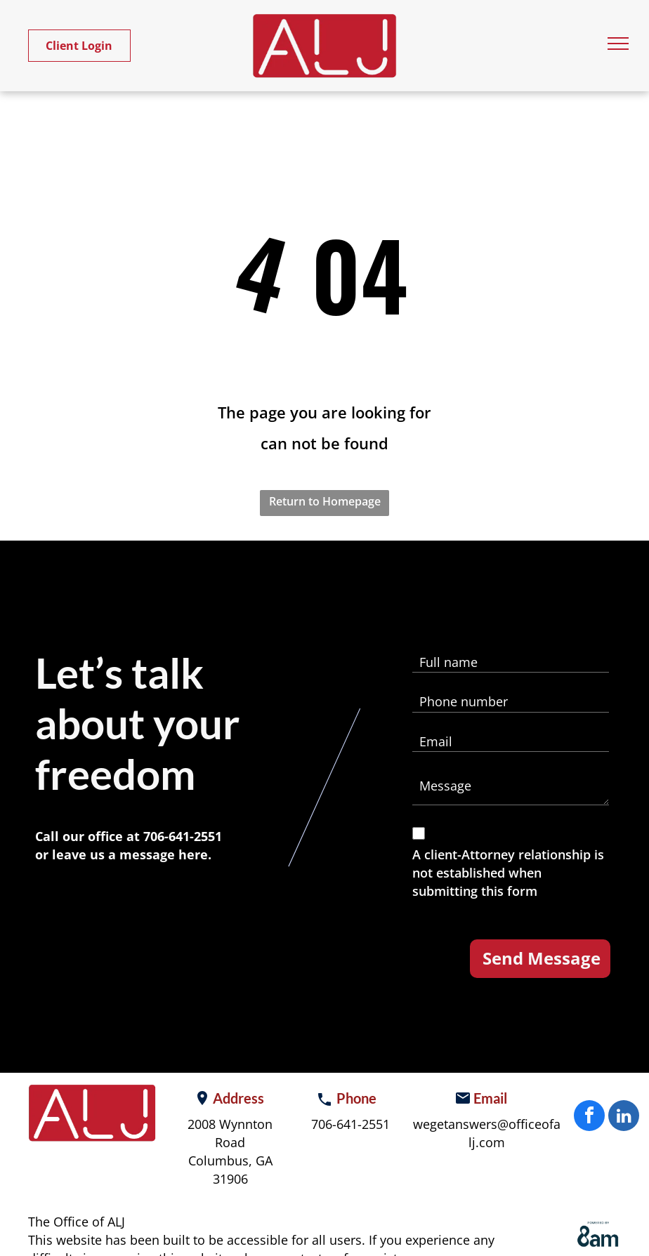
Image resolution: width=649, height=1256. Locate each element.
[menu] (618, 43)
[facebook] (589, 1117)
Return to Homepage (325, 501)
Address (238, 1098)
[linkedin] (623, 1117)
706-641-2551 (182, 836)
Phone (356, 1098)
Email (490, 1098)
